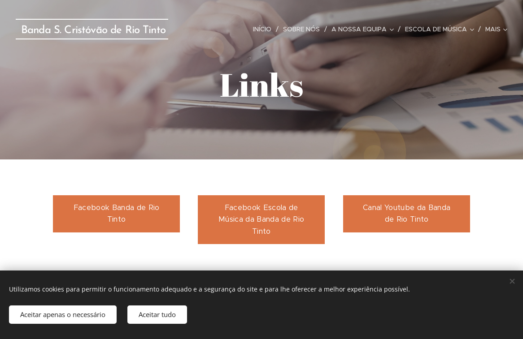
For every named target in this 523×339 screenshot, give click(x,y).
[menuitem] (265, 29)
